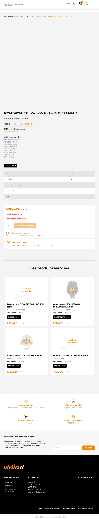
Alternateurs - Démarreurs (14, 16)
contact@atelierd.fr (37, 491)
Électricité (8, 485)
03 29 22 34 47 (34, 489)
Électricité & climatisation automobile (13, 5)
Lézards (59, 516)
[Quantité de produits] (9, 225)
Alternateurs (34, 16)
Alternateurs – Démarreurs (10, 489)
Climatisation (9, 482)
